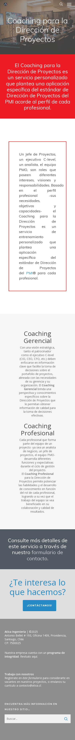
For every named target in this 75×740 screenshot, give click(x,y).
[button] (69, 4)
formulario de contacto (45, 555)
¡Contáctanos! (39, 605)
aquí (34, 656)
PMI (29, 273)
